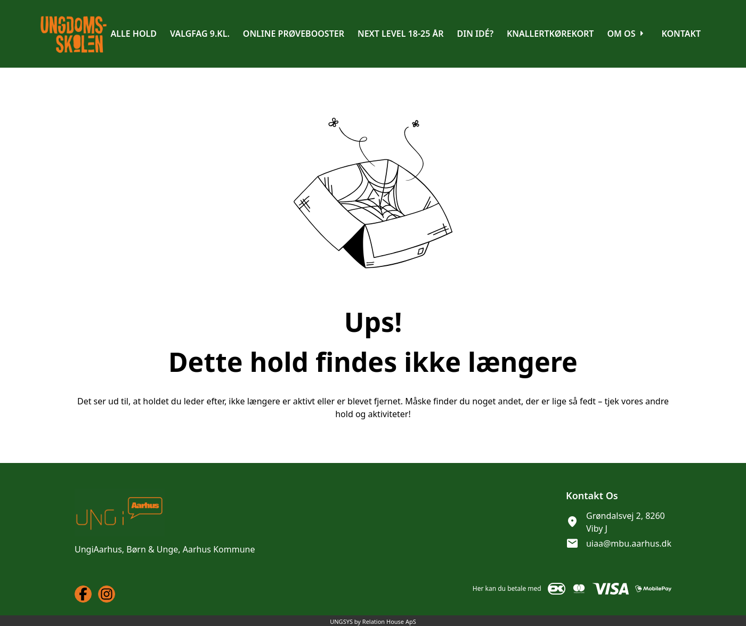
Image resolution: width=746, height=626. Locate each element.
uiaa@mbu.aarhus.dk (628, 543)
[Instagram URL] (106, 594)
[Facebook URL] (83, 594)
